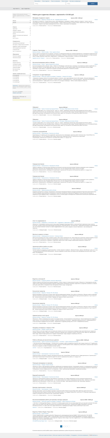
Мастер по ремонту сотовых (40, 234)
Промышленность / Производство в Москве (50, 165)
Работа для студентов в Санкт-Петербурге (61, 435)
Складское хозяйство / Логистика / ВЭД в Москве (51, 280)
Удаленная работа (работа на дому (42, 246)
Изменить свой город (17, 92)
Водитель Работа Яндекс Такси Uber (43, 412)
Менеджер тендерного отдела (41, 18)
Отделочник (36, 352)
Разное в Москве (45, 248)
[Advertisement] (21, 124)
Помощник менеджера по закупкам (42, 363)
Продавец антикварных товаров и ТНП (43, 327)
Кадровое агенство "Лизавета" (39, 58)
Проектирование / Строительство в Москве (50, 133)
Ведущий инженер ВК (39, 375)
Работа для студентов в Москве (45, 435)
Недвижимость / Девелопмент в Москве (66, 222)
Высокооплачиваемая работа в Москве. (44, 62)
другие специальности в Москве (52, 64)
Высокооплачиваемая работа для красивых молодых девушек (50, 399)
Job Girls (34, 347)
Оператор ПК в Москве (67, 76)
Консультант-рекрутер (39, 291)
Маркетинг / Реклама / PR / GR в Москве (50, 292)
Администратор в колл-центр (41, 315)
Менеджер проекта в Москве (61, 19)
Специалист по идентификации (41, 74)
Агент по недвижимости (39, 221)
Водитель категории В (39, 279)
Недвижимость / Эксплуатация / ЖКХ (49, 222)
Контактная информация (83, 435)
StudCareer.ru (15, 85)
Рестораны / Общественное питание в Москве (69, 108)
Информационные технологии (48, 236)
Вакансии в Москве (36, 19)
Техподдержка (74, 435)
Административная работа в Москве (49, 190)
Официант (36, 107)
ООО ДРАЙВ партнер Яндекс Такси (40, 420)
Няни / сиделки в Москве (55, 52)
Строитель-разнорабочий (40, 131)
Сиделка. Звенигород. (39, 50)
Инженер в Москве (59, 236)
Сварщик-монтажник (38, 164)
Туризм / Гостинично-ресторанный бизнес (50, 108)
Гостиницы (62, 341)
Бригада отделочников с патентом (42, 387)
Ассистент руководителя (39, 188)
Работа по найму (45, 52)
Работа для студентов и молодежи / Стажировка (51, 76)
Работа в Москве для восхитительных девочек (46, 340)
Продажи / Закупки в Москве (47, 329)
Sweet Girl (35, 407)
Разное (43, 64)
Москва (96, 19)
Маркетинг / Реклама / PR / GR (48, 19)
